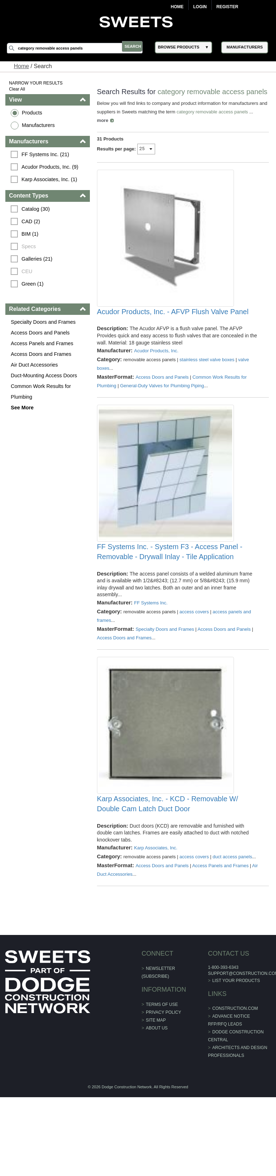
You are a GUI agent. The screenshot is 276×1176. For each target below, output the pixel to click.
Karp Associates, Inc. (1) (50, 179)
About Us (157, 1102)
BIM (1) (31, 234)
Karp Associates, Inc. (156, 922)
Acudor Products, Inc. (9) (51, 167)
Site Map (156, 1094)
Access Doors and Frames (42, 354)
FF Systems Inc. (151, 655)
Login (200, 6)
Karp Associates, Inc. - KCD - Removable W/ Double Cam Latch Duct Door (168, 878)
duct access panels (233, 931)
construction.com (234, 1082)
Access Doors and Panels (41, 333)
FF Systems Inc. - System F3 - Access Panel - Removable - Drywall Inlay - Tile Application (170, 604)
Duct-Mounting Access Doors (45, 375)
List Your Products (235, 1054)
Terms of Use (162, 1078)
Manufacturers (39, 125)
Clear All (18, 89)
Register (227, 6)
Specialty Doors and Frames (44, 322)
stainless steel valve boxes (207, 389)
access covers (194, 663)
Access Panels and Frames (43, 343)
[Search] (78, 48)
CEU (28, 271)
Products (33, 113)
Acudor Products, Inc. (156, 380)
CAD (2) (32, 221)
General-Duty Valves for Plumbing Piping (162, 415)
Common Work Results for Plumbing (42, 391)
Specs (30, 246)
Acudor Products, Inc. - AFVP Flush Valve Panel (173, 342)
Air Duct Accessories (35, 365)
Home (177, 6)
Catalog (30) (37, 209)
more (103, 128)
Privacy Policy (163, 1086)
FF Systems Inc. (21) (47, 154)
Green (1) (34, 284)
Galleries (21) (38, 259)
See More (23, 407)
